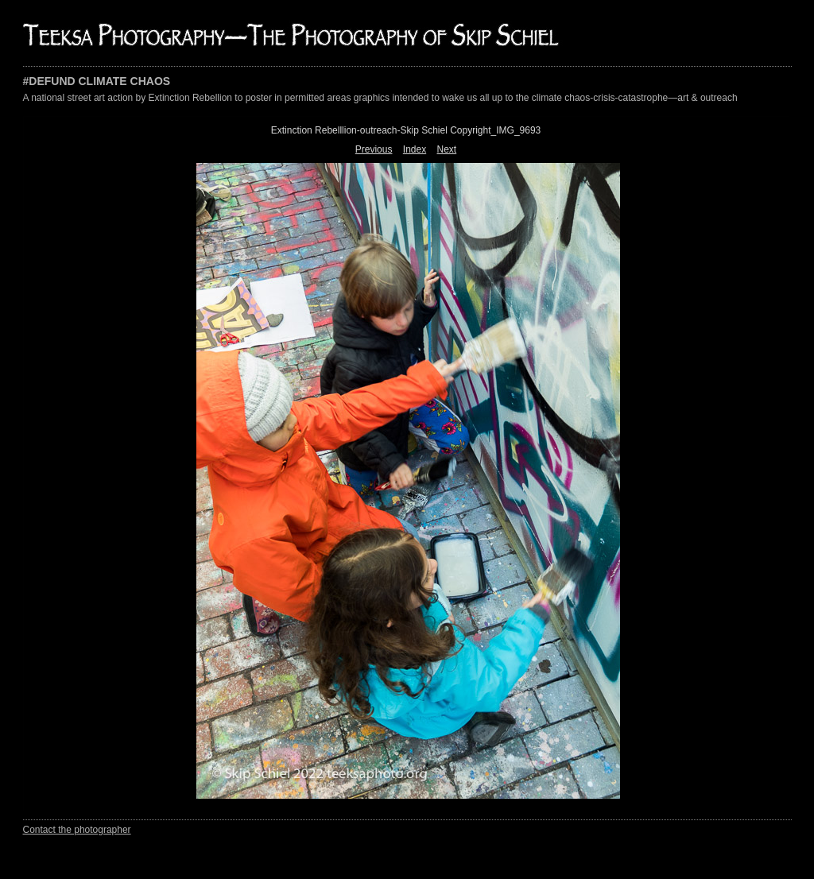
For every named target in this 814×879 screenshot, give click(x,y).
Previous (374, 149)
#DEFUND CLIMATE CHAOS (97, 81)
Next (447, 149)
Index (414, 149)
